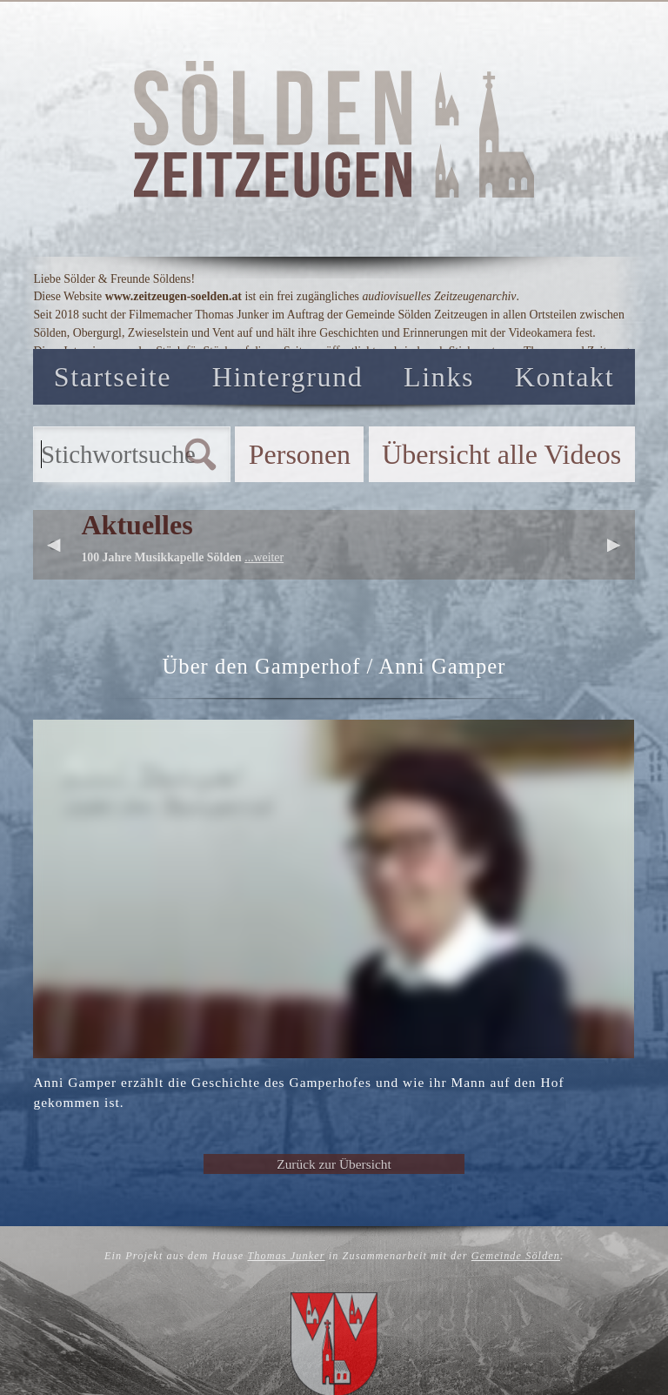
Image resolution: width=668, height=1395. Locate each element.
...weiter (264, 557)
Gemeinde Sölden (515, 1256)
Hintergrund (288, 376)
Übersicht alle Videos (501, 454)
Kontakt (564, 376)
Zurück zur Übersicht (334, 1164)
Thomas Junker (285, 1256)
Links (439, 376)
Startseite (112, 376)
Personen (300, 454)
